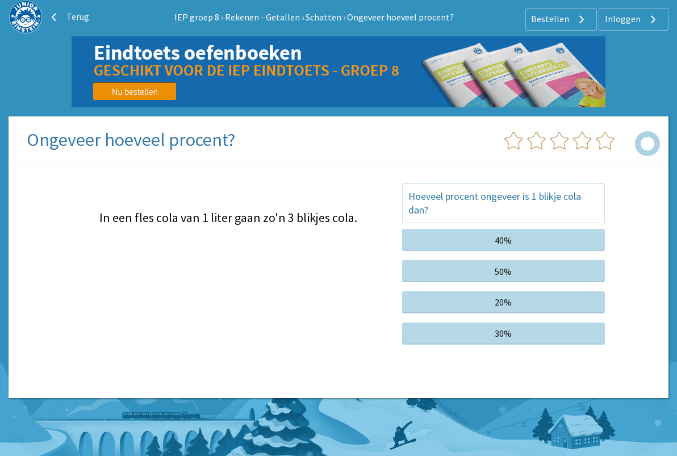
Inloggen (632, 19)
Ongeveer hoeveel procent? (400, 17)
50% (503, 271)
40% (503, 240)
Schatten (323, 17)
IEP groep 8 (196, 17)
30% (503, 333)
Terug (68, 17)
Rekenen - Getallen (262, 17)
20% (503, 302)
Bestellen (559, 19)
